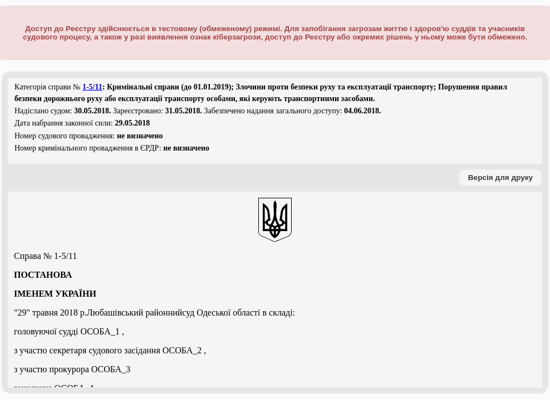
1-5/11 (92, 87)
